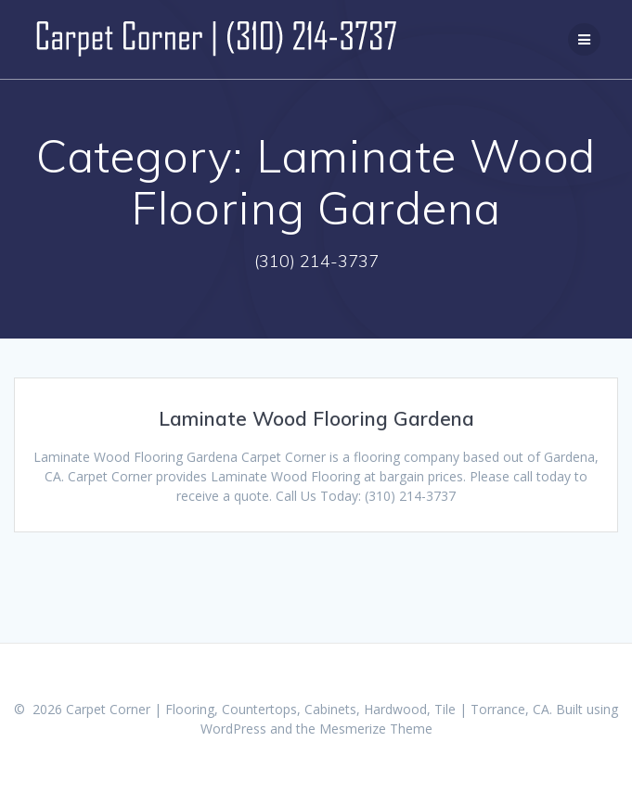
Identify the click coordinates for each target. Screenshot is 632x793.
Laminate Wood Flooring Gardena (316, 418)
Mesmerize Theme (375, 728)
